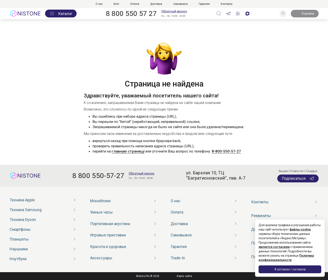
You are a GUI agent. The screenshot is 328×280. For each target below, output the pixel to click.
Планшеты (19, 239)
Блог (116, 3)
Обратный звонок (174, 11)
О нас (99, 3)
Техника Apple (22, 200)
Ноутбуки (18, 258)
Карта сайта (184, 276)
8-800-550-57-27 (226, 151)
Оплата (134, 3)
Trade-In (178, 258)
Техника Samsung (26, 209)
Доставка (156, 3)
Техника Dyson (23, 219)
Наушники (19, 249)
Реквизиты (261, 215)
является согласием (274, 247)
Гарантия (204, 3)
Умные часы (101, 212)
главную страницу (128, 151)
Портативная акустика (110, 223)
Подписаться (298, 178)
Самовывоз (180, 3)
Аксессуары (101, 258)
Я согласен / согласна (290, 269)
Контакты (226, 3)
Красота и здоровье (108, 246)
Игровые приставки (108, 235)
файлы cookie (300, 229)
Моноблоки (100, 201)
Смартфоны (20, 229)
